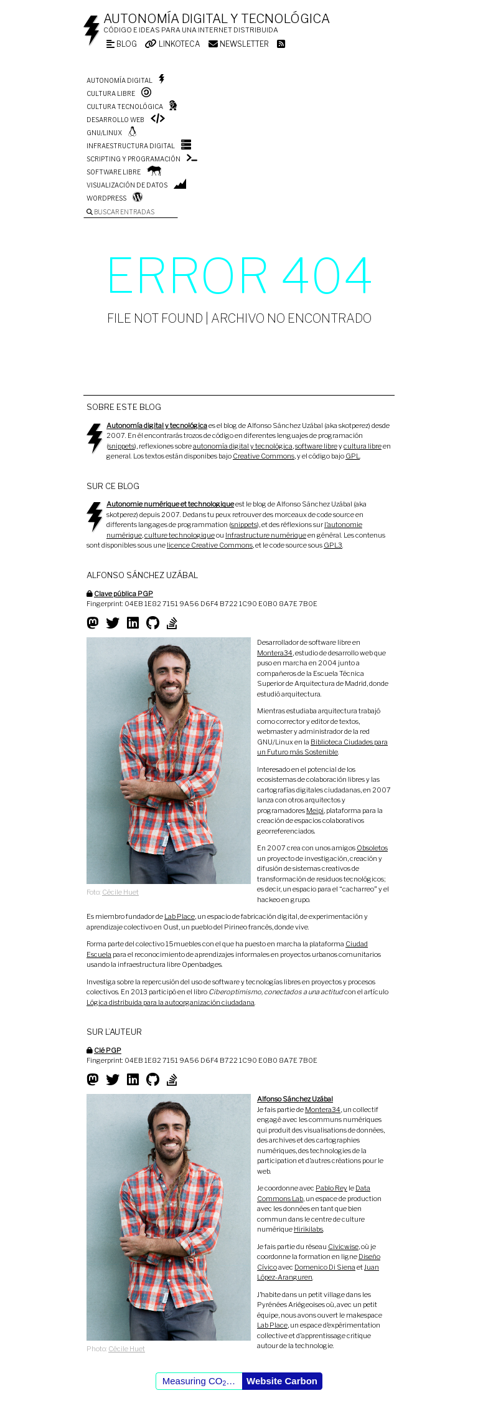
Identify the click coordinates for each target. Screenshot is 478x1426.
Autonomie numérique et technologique (170, 504)
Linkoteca (172, 44)
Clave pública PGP (123, 593)
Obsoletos (372, 848)
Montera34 (275, 653)
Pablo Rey (331, 1188)
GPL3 (333, 545)
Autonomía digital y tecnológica (216, 18)
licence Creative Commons (210, 545)
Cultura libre (111, 93)
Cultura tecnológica (125, 106)
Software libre (114, 172)
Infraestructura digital (131, 146)
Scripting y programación (133, 159)
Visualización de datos (127, 185)
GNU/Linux (104, 132)
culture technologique (179, 535)
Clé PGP (107, 1050)
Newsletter (239, 44)
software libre (316, 446)
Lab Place (179, 916)
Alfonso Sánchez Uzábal (295, 1099)
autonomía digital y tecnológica (243, 446)
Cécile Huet (120, 892)
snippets (121, 446)
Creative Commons (263, 456)
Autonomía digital (119, 80)
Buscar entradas (120, 212)
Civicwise (343, 1246)
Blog (121, 44)
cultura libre (363, 446)
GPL (352, 456)
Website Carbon (281, 1381)
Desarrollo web (115, 119)
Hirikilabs (308, 1229)
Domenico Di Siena (324, 1267)
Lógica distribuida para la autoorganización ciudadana (171, 1002)
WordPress (106, 198)
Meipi (315, 810)
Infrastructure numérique (265, 535)
